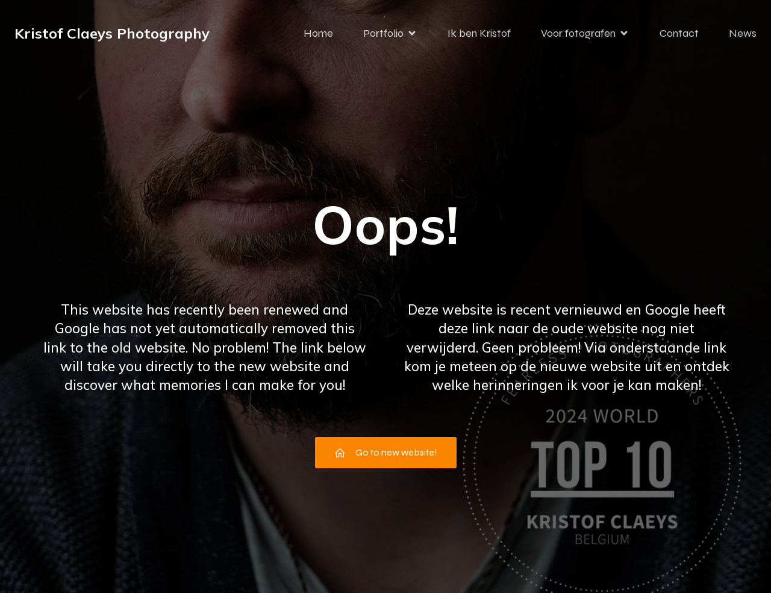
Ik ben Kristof (479, 33)
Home (318, 33)
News (743, 33)
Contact (679, 33)
